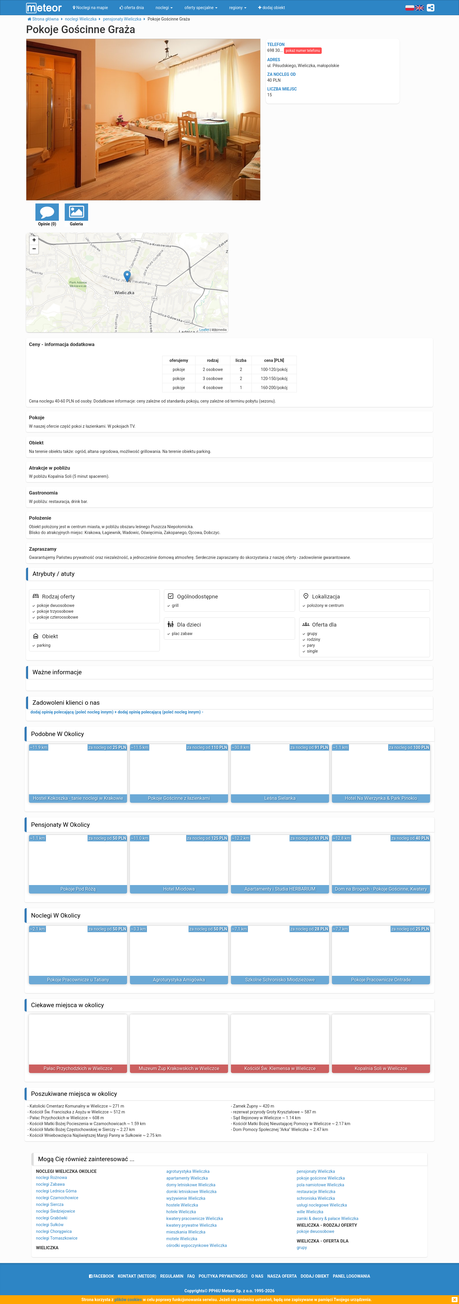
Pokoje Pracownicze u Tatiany (78, 980)
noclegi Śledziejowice (55, 1211)
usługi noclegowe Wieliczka (322, 1205)
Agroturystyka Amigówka (179, 980)
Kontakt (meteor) (137, 1276)
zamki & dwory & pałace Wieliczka (328, 1218)
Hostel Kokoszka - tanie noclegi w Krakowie (78, 798)
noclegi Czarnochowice (57, 1197)
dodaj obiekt (315, 1276)
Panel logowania (351, 1276)
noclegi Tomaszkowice (57, 1238)
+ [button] (34, 240)
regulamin (171, 1276)
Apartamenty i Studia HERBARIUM (279, 889)
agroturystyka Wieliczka (188, 1171)
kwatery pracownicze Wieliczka (194, 1218)
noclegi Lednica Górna (56, 1191)
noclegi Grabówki (51, 1218)
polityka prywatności (223, 1276)
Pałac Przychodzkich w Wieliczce (78, 1068)
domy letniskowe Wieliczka (190, 1185)
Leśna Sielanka (280, 798)
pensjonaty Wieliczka (316, 1171)
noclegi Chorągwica (54, 1231)
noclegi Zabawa (50, 1184)
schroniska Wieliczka (316, 1198)
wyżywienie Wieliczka (185, 1198)
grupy (302, 1247)
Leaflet (204, 329)
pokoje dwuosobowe (315, 1231)
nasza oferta (282, 1276)
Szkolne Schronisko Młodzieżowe (280, 980)
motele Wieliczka (181, 1238)
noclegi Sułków (50, 1224)
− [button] (34, 249)
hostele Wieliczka (182, 1205)
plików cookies (128, 1299)
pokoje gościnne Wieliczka (321, 1178)
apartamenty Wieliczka (187, 1178)
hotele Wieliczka (181, 1211)
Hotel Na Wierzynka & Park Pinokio (381, 798)
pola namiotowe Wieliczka (320, 1185)
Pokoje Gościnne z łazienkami (179, 798)
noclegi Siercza (50, 1204)
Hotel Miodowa (179, 889)
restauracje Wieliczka (316, 1191)
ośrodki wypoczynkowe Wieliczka (196, 1245)
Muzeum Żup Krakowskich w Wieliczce (179, 1068)
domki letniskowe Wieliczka (191, 1191)
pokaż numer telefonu (303, 51)
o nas (257, 1276)
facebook (101, 1276)
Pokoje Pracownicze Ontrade (381, 980)
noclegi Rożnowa (51, 1177)
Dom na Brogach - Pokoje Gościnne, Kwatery (381, 889)
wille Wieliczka (310, 1211)
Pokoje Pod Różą (77, 889)
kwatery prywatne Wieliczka (191, 1225)
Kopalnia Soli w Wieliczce (381, 1068)
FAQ (191, 1276)
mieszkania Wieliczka (185, 1232)
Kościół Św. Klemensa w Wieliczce (280, 1068)
